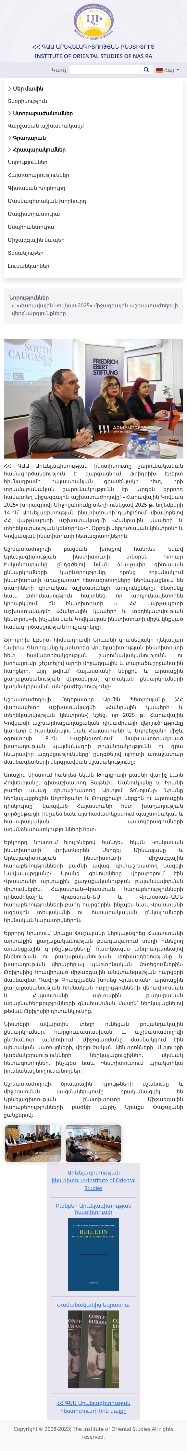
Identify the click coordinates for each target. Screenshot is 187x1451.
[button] (167, 69)
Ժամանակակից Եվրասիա (93, 1304)
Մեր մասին (28, 88)
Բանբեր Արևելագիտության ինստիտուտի (93, 1208)
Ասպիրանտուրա (31, 226)
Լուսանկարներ (28, 265)
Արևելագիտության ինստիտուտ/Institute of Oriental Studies (94, 1180)
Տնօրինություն (27, 101)
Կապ (59, 70)
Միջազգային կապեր (36, 239)
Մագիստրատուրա (34, 213)
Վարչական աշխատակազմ (46, 125)
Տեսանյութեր (26, 252)
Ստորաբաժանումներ (43, 113)
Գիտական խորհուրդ (37, 187)
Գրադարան (29, 137)
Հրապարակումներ (39, 149)
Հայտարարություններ (38, 174)
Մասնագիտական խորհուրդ (47, 200)
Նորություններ (27, 162)
